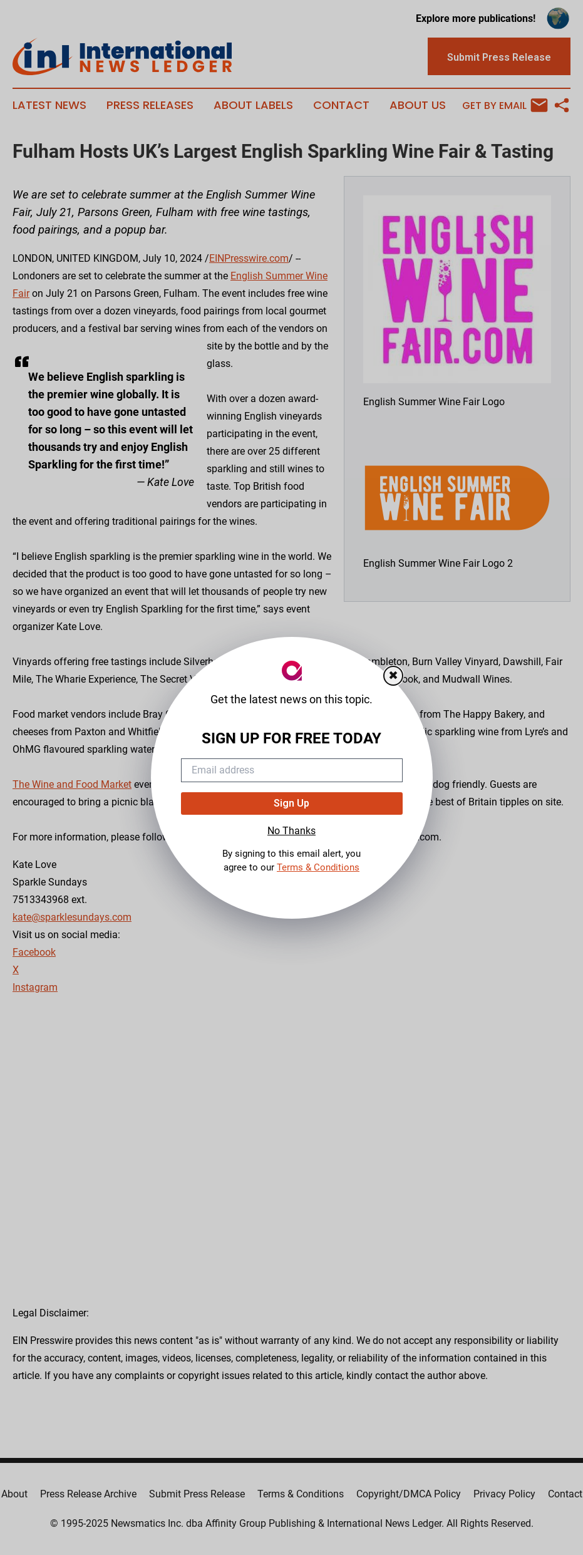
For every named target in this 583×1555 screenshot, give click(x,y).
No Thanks (291, 831)
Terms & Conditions (318, 867)
